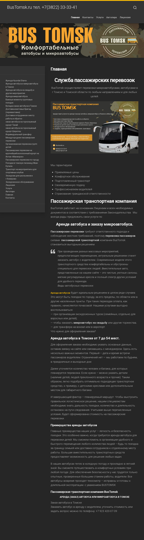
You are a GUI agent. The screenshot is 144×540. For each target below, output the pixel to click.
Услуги (106, 18)
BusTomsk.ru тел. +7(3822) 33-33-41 (42, 8)
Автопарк (118, 18)
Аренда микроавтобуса (17, 98)
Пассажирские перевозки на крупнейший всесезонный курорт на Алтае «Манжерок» (22, 154)
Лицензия (131, 18)
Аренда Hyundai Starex (16, 82)
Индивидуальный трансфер (19, 136)
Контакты (94, 18)
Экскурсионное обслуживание (20, 183)
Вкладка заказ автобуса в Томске (21, 107)
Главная (81, 18)
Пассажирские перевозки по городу (22, 161)
